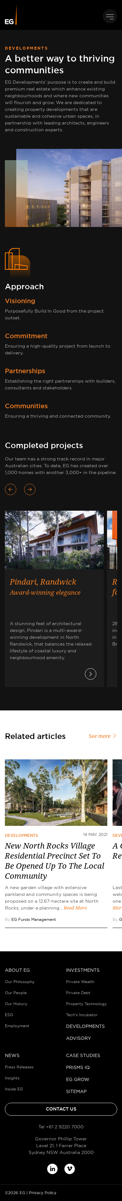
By (30, 919)
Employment (17, 1025)
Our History (16, 1003)
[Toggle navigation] (110, 16)
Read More (75, 907)
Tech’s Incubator (82, 1014)
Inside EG (14, 1089)
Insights (12, 1078)
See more (103, 736)
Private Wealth (80, 981)
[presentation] (14, 489)
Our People (16, 992)
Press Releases (19, 1066)
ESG (9, 1014)
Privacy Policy (42, 1192)
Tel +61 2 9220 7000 (61, 1127)
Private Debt (78, 992)
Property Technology (86, 1003)
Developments (21, 835)
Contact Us (61, 1109)
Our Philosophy (19, 981)
